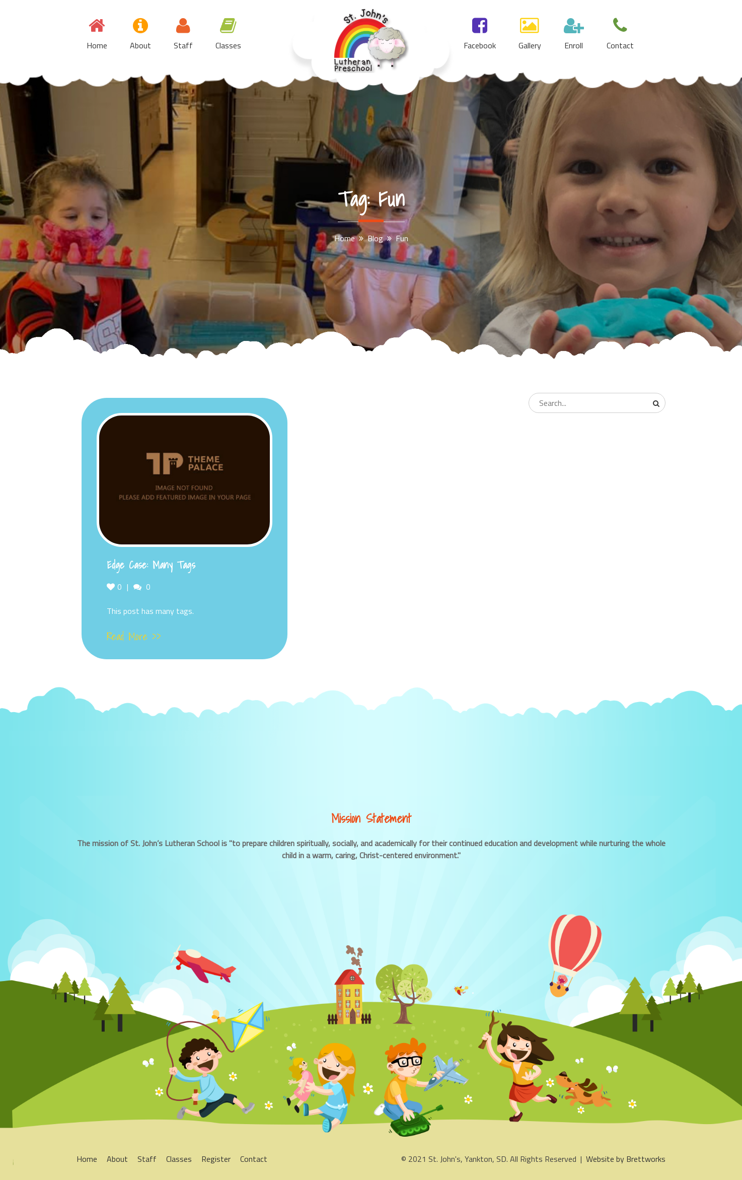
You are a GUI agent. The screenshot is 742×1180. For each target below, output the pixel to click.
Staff (183, 45)
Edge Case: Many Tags (151, 565)
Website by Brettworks (625, 1159)
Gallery (529, 45)
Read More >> (134, 637)
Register (216, 1159)
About (140, 45)
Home (97, 45)
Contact (620, 45)
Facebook (480, 45)
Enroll (573, 45)
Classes (228, 45)
